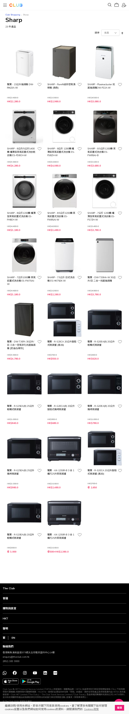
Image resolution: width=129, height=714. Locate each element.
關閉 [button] (119, 707)
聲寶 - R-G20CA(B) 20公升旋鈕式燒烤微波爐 (61, 407)
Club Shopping (12, 14)
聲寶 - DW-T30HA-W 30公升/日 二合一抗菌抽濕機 (101, 279)
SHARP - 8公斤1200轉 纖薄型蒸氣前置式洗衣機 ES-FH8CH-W (21, 216)
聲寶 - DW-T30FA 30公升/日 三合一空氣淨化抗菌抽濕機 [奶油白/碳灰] (21, 345)
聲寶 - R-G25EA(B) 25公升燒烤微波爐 (20, 472)
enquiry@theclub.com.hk (16, 656)
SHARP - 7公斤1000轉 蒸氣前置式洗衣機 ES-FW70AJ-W (21, 281)
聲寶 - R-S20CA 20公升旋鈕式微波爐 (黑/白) (61, 343)
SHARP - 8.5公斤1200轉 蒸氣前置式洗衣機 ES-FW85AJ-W (61, 216)
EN (13, 638)
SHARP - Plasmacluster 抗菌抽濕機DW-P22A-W (101, 86)
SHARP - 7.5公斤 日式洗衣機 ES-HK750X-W (61, 279)
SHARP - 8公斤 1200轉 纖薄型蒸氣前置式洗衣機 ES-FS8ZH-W (61, 152)
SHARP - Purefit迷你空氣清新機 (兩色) (61, 86)
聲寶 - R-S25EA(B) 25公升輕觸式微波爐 (20, 407)
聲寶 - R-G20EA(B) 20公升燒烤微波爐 (101, 407)
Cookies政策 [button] (91, 709)
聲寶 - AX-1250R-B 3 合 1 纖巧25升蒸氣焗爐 (60, 472)
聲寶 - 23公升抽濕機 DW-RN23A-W (20, 86)
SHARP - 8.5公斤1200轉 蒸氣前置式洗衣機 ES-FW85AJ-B (101, 152)
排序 (97, 32)
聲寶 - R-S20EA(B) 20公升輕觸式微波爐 (101, 343)
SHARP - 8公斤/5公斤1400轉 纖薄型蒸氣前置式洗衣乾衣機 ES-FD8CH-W (21, 152)
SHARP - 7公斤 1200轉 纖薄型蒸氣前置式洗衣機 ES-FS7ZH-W (101, 216)
